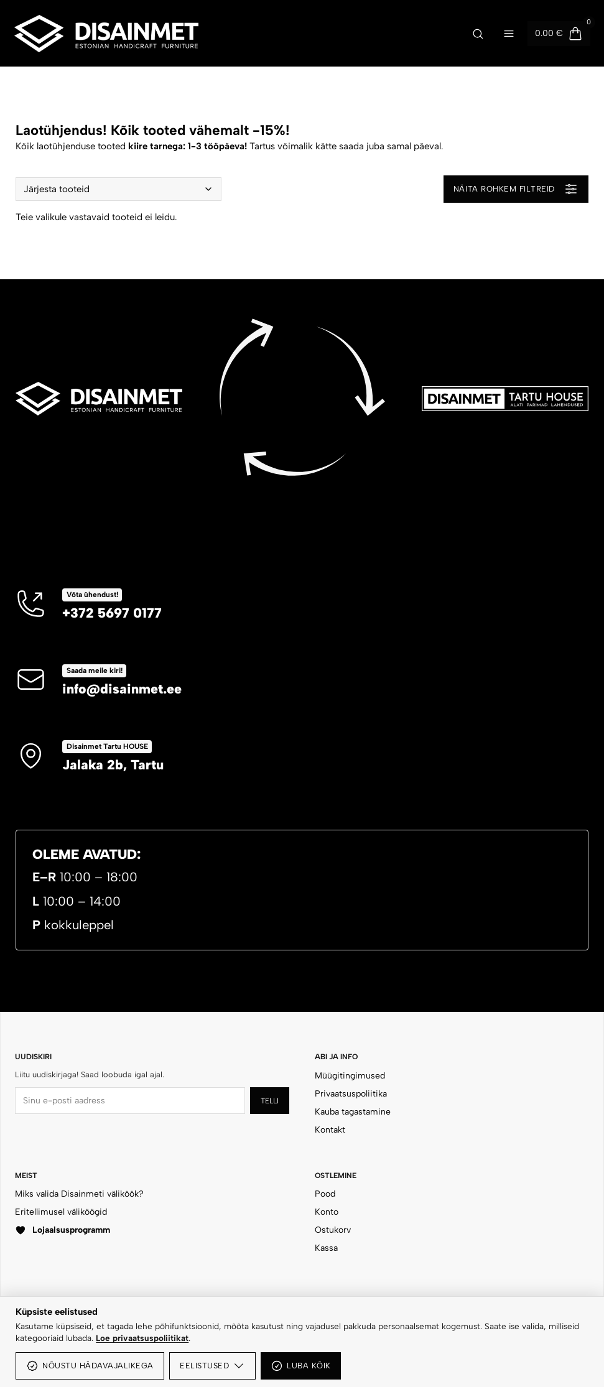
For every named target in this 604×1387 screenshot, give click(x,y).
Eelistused (212, 1366)
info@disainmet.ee (122, 688)
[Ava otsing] (477, 33)
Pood (325, 1194)
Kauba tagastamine (353, 1111)
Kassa (326, 1248)
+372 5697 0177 (112, 613)
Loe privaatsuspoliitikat (142, 1338)
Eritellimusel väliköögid (61, 1212)
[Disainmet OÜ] (230, 33)
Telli (270, 1100)
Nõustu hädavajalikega (90, 1366)
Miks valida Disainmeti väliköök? (79, 1194)
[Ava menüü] (508, 33)
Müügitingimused (350, 1075)
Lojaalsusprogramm (62, 1230)
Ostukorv (333, 1230)
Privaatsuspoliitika (351, 1093)
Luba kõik (301, 1366)
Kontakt (330, 1130)
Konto (326, 1212)
